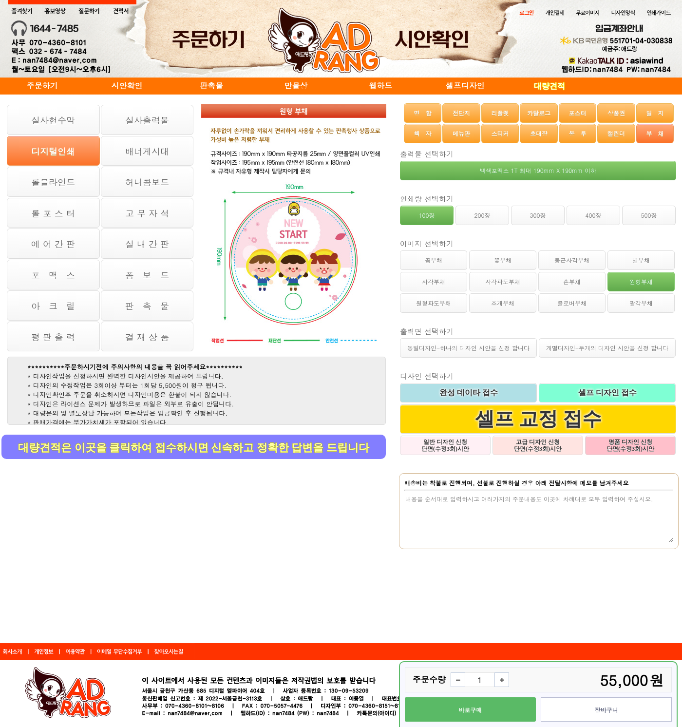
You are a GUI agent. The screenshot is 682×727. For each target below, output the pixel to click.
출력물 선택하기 (427, 154)
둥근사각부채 (571, 260)
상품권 (616, 113)
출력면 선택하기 (427, 331)
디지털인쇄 (53, 151)
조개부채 (502, 303)
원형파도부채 (433, 303)
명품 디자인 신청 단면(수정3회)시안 (630, 445)
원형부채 (641, 281)
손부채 (572, 281)
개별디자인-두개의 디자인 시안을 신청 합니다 (607, 348)
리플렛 (500, 113)
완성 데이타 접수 (468, 392)
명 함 (423, 113)
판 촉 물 (147, 306)
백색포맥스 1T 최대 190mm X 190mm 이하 (538, 170)
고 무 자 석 (147, 213)
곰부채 (433, 260)
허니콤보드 (147, 182)
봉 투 (577, 133)
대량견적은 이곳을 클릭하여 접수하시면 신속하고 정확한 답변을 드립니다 (193, 447)
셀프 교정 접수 (538, 419)
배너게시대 (147, 151)
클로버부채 (572, 303)
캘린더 (616, 133)
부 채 (654, 133)
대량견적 (549, 86)
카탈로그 (538, 113)
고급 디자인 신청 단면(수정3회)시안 (538, 445)
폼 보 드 (147, 275)
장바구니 (606, 710)
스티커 (500, 133)
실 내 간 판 (147, 244)
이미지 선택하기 (427, 243)
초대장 (539, 133)
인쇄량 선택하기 (427, 198)
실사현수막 (53, 120)
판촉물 (211, 85)
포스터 (577, 113)
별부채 (641, 260)
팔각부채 (641, 303)
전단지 (461, 113)
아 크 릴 (53, 306)
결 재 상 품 (147, 337)
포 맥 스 (53, 275)
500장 (649, 215)
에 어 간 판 (53, 244)
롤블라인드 (53, 182)
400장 (594, 215)
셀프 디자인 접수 (607, 392)
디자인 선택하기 (427, 376)
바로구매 (470, 710)
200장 (482, 215)
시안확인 (126, 85)
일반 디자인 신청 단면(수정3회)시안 (445, 445)
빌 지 (654, 113)
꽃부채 (503, 260)
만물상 (296, 85)
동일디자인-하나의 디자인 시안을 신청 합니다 (468, 348)
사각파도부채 (502, 281)
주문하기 (42, 85)
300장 (538, 215)
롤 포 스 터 (53, 213)
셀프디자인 (465, 85)
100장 (427, 215)
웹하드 (380, 85)
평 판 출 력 (53, 337)
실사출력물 (147, 120)
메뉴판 (461, 133)
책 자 (423, 133)
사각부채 (433, 281)
